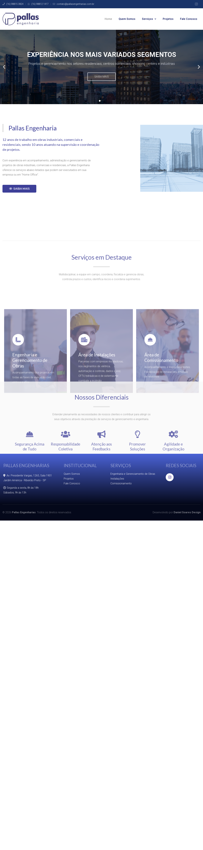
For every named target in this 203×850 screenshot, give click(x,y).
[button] (100, 101)
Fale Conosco (188, 18)
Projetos (168, 18)
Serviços (149, 18)
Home (108, 18)
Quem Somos (127, 18)
